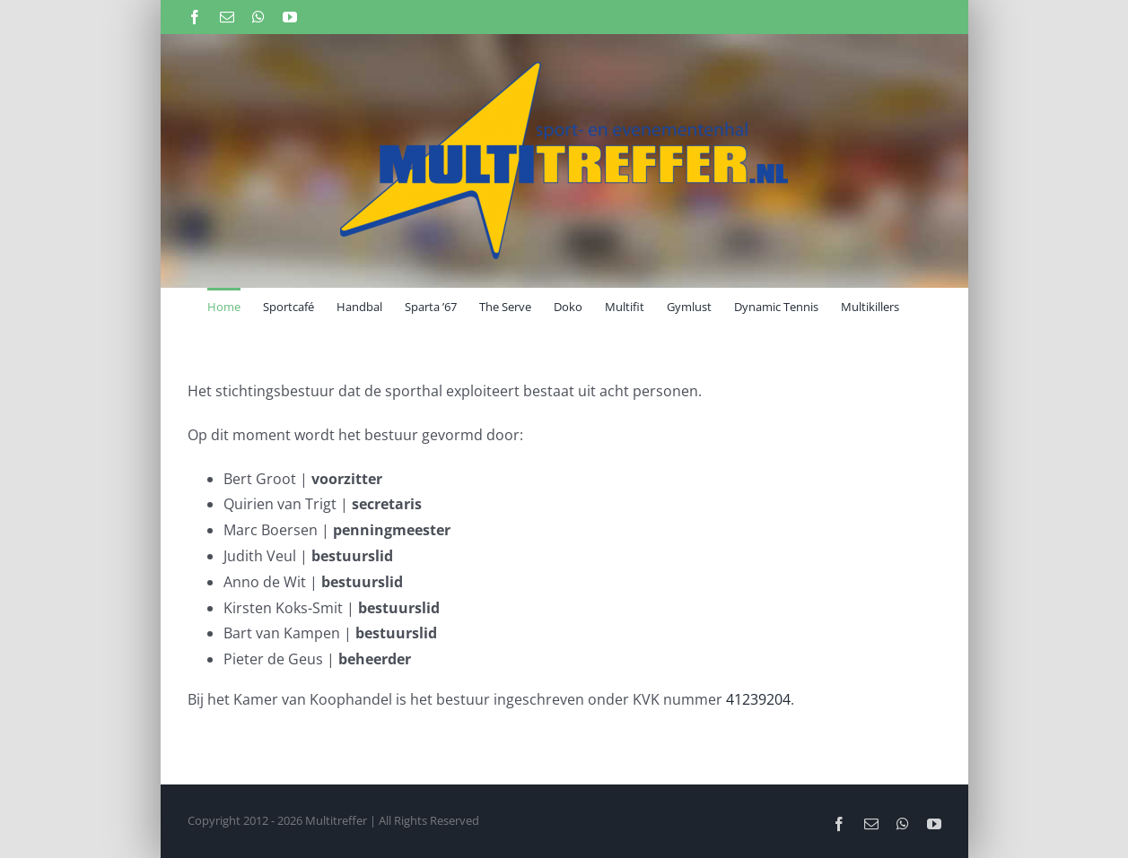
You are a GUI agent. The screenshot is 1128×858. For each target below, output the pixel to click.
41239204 (758, 699)
